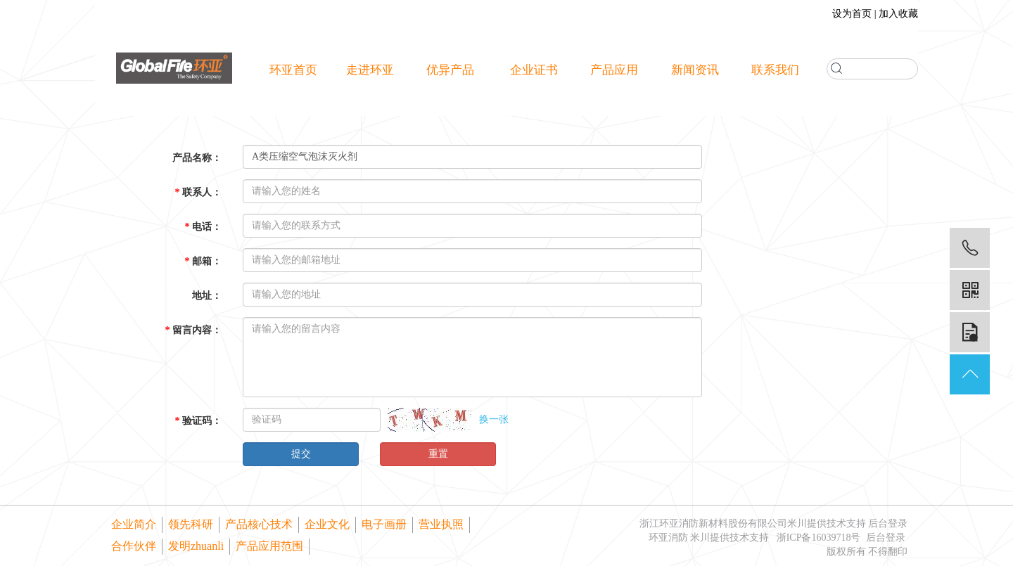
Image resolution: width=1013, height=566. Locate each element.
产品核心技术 (259, 524)
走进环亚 (374, 70)
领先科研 (190, 524)
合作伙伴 (133, 546)
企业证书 (534, 70)
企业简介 (133, 524)
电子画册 (384, 524)
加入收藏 (898, 13)
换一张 (494, 419)
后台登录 (887, 523)
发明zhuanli (196, 546)
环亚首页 (293, 70)
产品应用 (614, 70)
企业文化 (327, 524)
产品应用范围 (269, 546)
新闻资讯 (695, 70)
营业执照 (441, 524)
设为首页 (852, 13)
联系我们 (775, 70)
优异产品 (454, 70)
